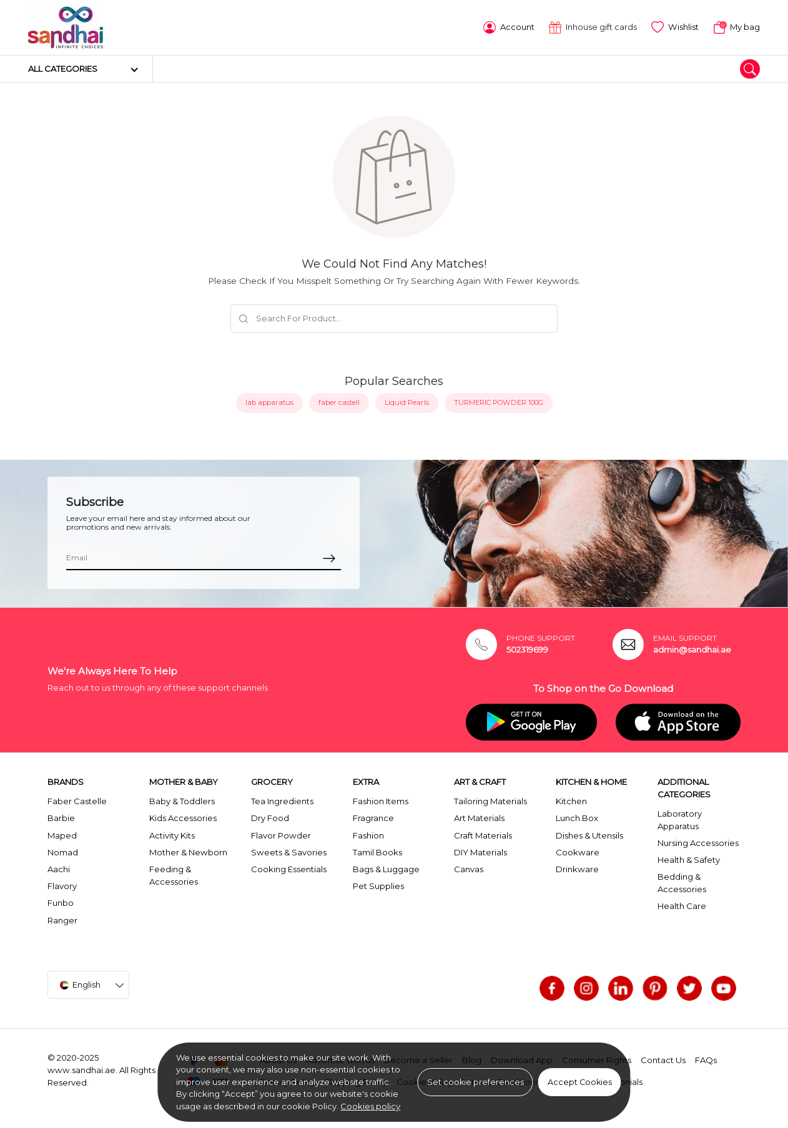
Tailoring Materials (490, 801)
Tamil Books (377, 852)
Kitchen (571, 801)
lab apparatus (269, 402)
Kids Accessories (183, 818)
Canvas (468, 869)
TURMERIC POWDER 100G (498, 402)
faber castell (339, 402)
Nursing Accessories (698, 843)
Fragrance (373, 818)
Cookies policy (370, 1106)
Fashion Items (380, 801)
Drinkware (577, 869)
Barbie (61, 818)
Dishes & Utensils (589, 835)
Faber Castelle (77, 801)
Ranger (62, 920)
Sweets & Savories (289, 852)
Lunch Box (577, 818)
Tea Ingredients (282, 801)
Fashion (368, 835)
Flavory (62, 886)
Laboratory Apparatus (679, 820)
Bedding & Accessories (681, 883)
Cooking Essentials (289, 869)
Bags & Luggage (386, 869)
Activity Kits (172, 835)
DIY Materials (480, 852)
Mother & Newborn (188, 852)
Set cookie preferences (475, 1082)
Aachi (58, 869)
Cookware (577, 852)
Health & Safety (688, 860)
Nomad (62, 852)
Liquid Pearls (407, 402)
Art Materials (479, 818)
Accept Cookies (580, 1082)
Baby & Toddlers (182, 801)
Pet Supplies (378, 886)
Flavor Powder (281, 835)
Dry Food (270, 818)
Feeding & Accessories (173, 875)
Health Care (681, 906)
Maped (62, 835)
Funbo (60, 903)
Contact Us (663, 1060)
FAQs (706, 1060)
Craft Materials (483, 835)
